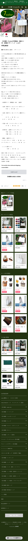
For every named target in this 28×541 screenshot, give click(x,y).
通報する (25, 180)
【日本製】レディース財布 (7, 434)
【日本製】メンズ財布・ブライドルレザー (11, 480)
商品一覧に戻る (14, 515)
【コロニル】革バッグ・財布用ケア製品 (11, 453)
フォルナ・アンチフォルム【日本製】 (10, 439)
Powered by (14, 526)
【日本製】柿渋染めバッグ (7, 490)
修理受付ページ (5, 508)
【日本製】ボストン (6, 430)
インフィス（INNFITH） (7, 448)
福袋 (2, 499)
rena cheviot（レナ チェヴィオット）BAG (12, 402)
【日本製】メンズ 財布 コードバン (10, 467)
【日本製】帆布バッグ (7, 485)
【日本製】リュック (6, 421)
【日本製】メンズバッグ (7, 457)
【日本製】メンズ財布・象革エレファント (11, 471)
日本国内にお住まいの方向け (14, 176)
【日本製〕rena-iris (6, 407)
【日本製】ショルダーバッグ (8, 416)
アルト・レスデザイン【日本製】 (9, 444)
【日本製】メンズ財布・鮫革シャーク (10, 476)
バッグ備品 (4, 494)
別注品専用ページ (5, 503)
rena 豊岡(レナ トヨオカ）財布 (9, 398)
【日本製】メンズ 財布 (7, 462)
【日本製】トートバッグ (7, 412)
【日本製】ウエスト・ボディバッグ (10, 425)
